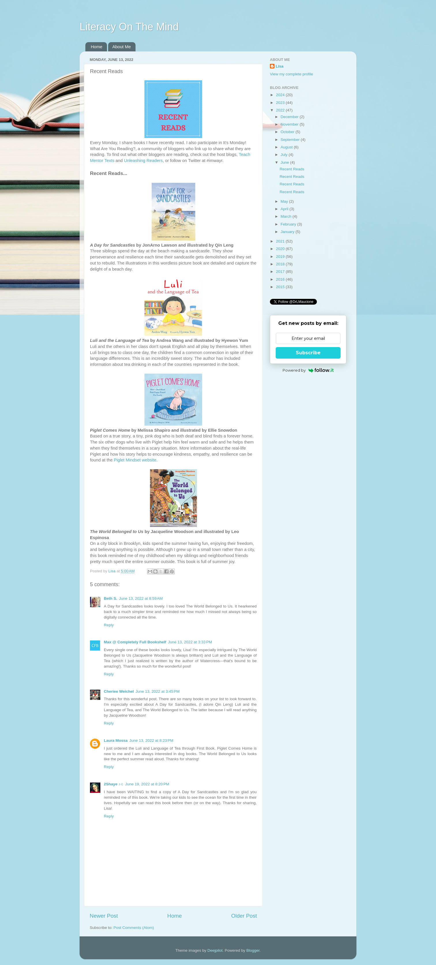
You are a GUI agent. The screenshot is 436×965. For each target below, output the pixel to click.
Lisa (279, 66)
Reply (109, 625)
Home (96, 46)
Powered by (308, 370)
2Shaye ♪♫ (113, 784)
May (285, 201)
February (289, 224)
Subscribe (308, 352)
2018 (281, 264)
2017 (281, 271)
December (290, 117)
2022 (281, 110)
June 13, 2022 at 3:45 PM (158, 691)
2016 (281, 279)
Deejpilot (215, 950)
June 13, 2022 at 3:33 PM (190, 642)
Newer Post (104, 916)
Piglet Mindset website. (136, 460)
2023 (281, 102)
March (286, 216)
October (288, 132)
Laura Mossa (116, 740)
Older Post (244, 916)
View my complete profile (291, 74)
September (291, 139)
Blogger (253, 950)
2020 (281, 249)
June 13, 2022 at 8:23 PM (151, 740)
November (290, 124)
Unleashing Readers (143, 160)
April (285, 209)
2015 (281, 287)
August (287, 147)
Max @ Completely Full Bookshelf (135, 642)
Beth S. (110, 598)
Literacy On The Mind (129, 27)
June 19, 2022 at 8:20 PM (147, 784)
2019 (281, 256)
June (285, 162)
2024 (281, 95)
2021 (281, 241)
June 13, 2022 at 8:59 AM (141, 598)
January (288, 232)
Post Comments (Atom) (134, 927)
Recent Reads (292, 169)
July (285, 154)
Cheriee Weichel (119, 691)
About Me (121, 46)
